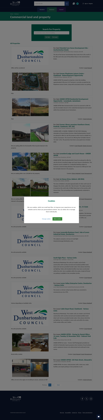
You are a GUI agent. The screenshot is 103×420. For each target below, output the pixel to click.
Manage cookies (46, 219)
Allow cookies (57, 219)
